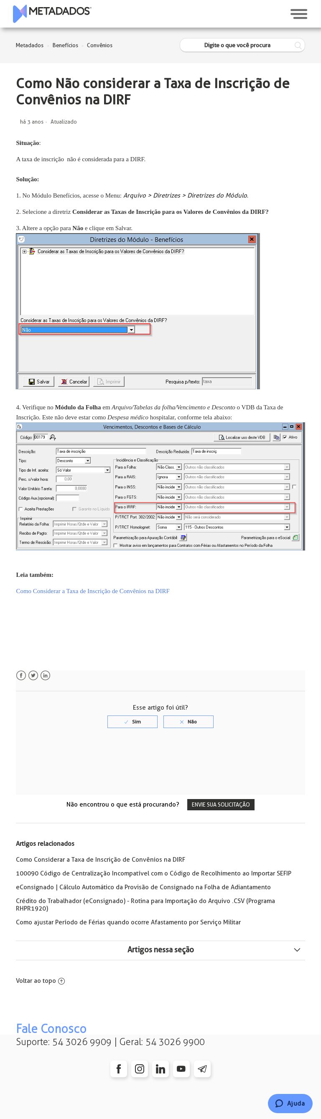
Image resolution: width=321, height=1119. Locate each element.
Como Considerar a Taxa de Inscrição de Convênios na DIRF (100, 859)
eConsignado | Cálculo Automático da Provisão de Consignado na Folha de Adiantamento (143, 887)
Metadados (29, 45)
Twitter (33, 675)
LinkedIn (45, 675)
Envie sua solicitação (221, 805)
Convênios (99, 45)
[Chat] (290, 1103)
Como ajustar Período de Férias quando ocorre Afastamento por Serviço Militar (128, 922)
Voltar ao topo (40, 981)
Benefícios (65, 45)
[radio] (132, 722)
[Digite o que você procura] (242, 45)
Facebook (21, 675)
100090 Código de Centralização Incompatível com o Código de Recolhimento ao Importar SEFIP (153, 873)
